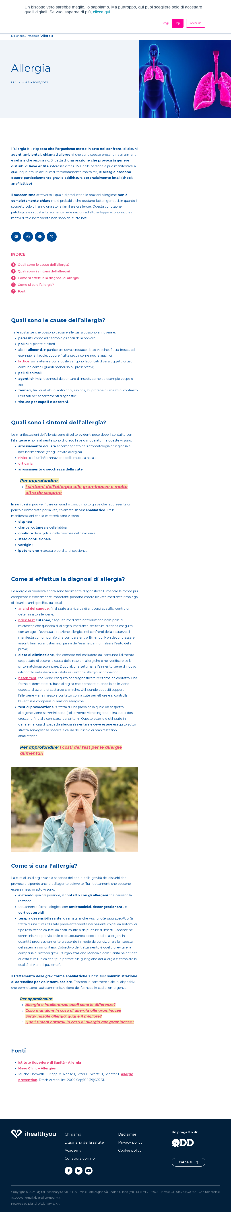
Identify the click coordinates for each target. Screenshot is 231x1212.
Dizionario (18, 35)
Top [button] (177, 23)
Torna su (188, 1162)
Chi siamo (73, 1134)
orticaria (25, 464)
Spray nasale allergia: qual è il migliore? (63, 1016)
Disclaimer (127, 1134)
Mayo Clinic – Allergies (37, 1068)
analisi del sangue (33, 609)
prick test (26, 620)
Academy (73, 1150)
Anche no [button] (195, 23)
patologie (33, 35)
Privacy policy (130, 1142)
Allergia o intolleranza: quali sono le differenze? (70, 1005)
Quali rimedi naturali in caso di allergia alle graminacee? (79, 1022)
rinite (22, 458)
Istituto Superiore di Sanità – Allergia (49, 1063)
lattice (23, 361)
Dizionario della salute (84, 1142)
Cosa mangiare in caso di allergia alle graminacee (73, 1010)
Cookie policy (130, 1150)
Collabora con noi (80, 1158)
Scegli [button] (165, 23)
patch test (27, 678)
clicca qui (101, 12)
